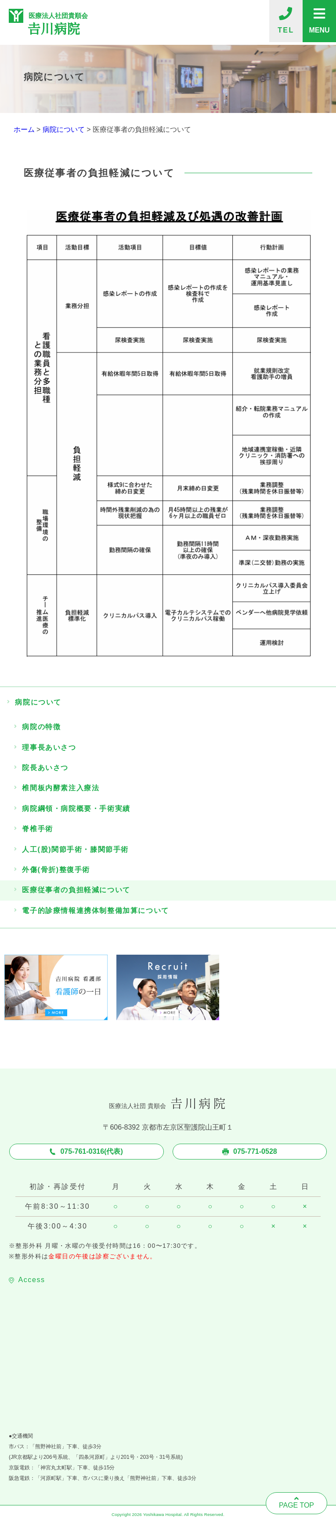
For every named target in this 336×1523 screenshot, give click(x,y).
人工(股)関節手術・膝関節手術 (75, 849)
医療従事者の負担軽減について (76, 890)
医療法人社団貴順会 (91, 22)
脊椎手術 (37, 828)
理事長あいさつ (49, 747)
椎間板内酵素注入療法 (60, 788)
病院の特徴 (41, 727)
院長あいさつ (45, 767)
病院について (38, 702)
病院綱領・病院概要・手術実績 (76, 808)
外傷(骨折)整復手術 (56, 869)
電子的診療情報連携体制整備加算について (95, 910)
